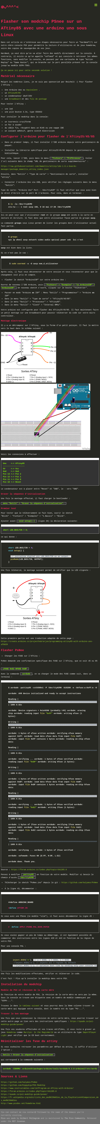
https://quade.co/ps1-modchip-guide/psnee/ (24, 1093)
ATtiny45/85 (14, 93)
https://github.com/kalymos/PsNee (79, 882)
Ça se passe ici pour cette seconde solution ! (26, 70)
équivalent (32, 90)
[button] (96, 5)
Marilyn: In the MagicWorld (38, 1031)
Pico (3, 1117)
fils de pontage (38, 99)
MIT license (18, 1120)
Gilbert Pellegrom (30, 1117)
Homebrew (11, 1031)
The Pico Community (75, 1117)
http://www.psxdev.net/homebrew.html (21, 1102)
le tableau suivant (29, 1005)
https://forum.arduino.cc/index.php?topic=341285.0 (39, 869)
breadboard (15, 99)
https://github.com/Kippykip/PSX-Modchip (23, 1084)
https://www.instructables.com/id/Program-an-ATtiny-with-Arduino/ (37, 1087)
